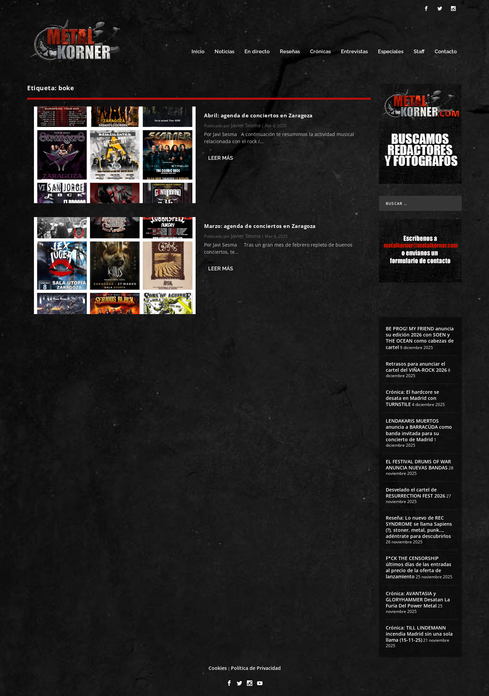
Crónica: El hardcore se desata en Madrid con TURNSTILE (412, 396)
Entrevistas (354, 50)
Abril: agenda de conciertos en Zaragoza (258, 113)
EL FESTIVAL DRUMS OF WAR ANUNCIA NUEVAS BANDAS (418, 462)
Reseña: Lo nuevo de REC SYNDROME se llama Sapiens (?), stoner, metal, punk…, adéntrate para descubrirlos (419, 525)
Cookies (218, 666)
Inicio (198, 50)
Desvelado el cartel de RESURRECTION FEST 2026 (415, 490)
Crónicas (320, 50)
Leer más (220, 156)
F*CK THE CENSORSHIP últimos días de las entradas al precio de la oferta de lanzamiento (418, 565)
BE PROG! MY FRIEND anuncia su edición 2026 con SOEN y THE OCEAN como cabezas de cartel (420, 335)
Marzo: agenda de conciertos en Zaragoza (260, 223)
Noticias (224, 50)
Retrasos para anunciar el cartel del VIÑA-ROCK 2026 (416, 365)
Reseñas (290, 50)
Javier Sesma (245, 123)
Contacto (446, 50)
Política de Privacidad (256, 666)
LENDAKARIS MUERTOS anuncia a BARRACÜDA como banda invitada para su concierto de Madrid (419, 428)
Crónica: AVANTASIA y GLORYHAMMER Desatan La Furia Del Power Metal (418, 597)
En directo (257, 50)
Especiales (390, 50)
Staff (419, 50)
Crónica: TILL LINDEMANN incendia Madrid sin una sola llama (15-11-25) (419, 631)
